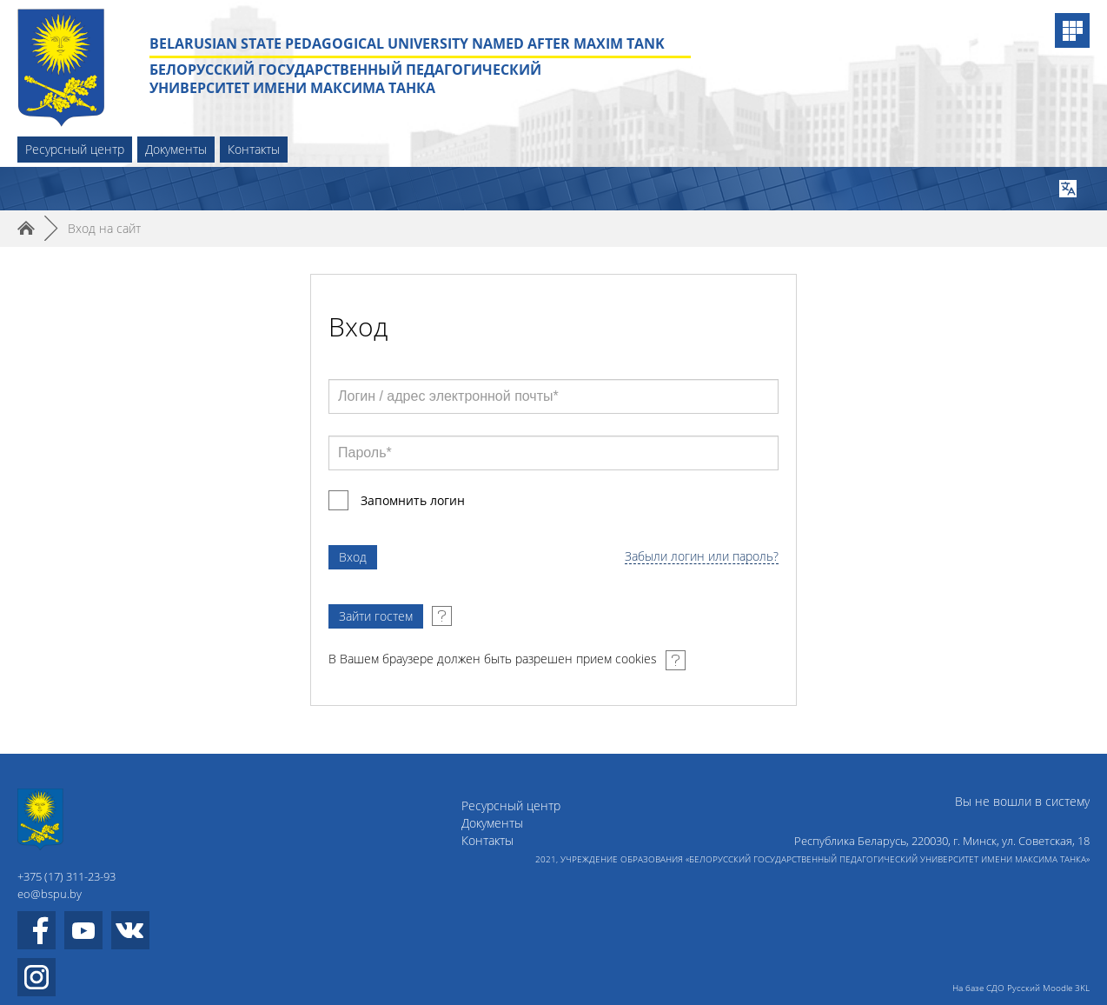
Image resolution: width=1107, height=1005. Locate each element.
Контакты (254, 149)
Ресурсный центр (74, 149)
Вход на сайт (104, 228)
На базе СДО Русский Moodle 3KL (1021, 988)
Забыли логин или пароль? (702, 556)
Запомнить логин (413, 500)
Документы (176, 149)
